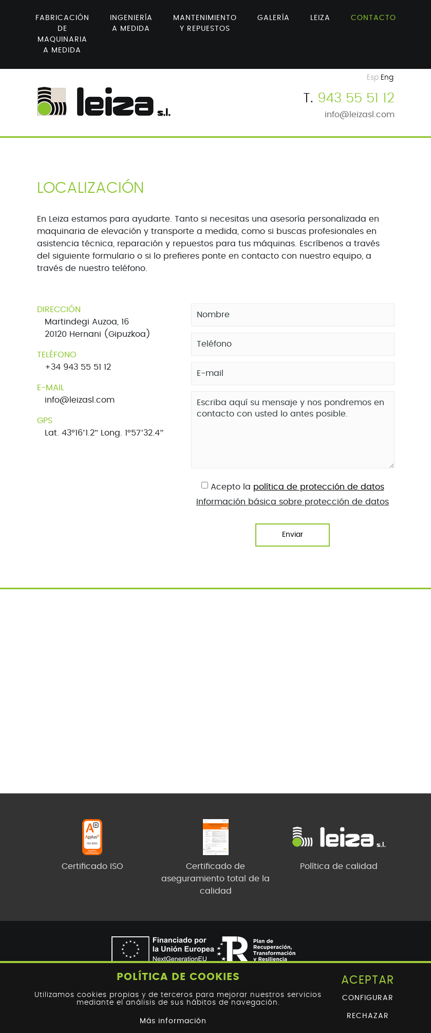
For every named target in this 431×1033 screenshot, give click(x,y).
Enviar (292, 534)
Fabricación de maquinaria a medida (62, 34)
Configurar (367, 998)
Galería (273, 18)
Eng (387, 77)
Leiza (320, 18)
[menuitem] (62, 34)
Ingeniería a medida (131, 23)
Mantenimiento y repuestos (205, 23)
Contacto (373, 18)
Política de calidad (339, 866)
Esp (373, 77)
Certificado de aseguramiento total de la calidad (215, 878)
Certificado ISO (92, 866)
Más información (173, 1021)
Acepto (225, 487)
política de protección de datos (318, 487)
